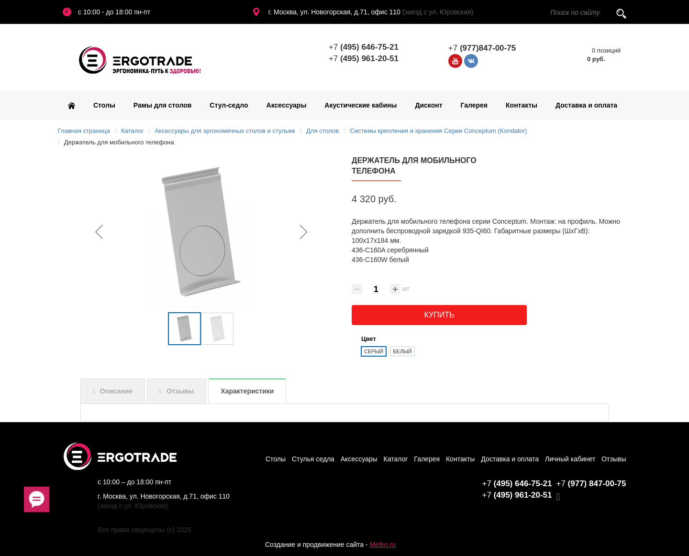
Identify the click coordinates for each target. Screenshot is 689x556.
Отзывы (180, 391)
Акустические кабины (360, 105)
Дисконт (428, 105)
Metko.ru (382, 544)
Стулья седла (313, 459)
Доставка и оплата (586, 105)
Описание (116, 391)
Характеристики (247, 391)
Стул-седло (229, 105)
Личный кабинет (570, 459)
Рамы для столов (162, 105)
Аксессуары (287, 105)
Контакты (521, 105)
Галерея (474, 105)
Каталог (396, 459)
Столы (104, 105)
